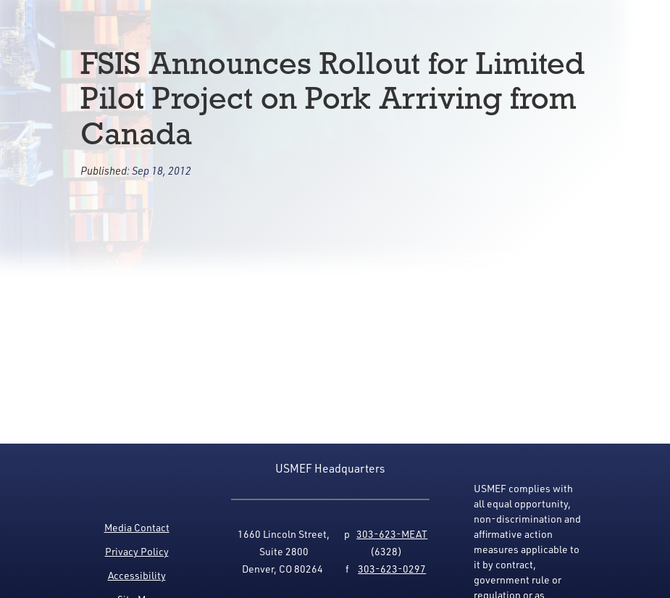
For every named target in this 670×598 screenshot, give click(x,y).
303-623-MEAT (391, 534)
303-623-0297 (392, 568)
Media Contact (136, 527)
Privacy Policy (137, 551)
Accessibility (137, 575)
